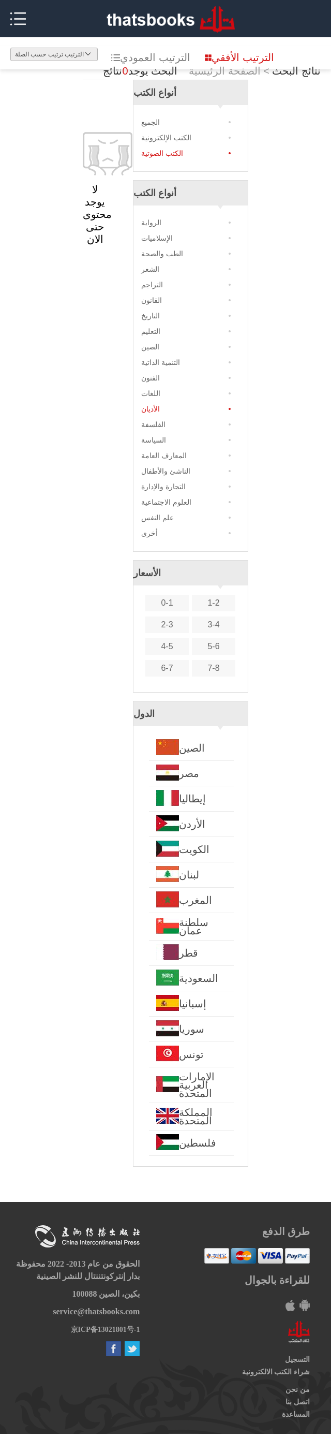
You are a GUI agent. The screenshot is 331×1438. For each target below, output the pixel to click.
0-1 (167, 602)
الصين (150, 347)
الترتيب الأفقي (239, 57)
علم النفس (157, 517)
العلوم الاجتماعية (166, 502)
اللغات (150, 393)
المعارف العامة (164, 455)
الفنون (150, 378)
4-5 (167, 646)
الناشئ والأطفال (165, 471)
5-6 (213, 646)
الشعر (150, 269)
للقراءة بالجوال (277, 1280)
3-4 (213, 624)
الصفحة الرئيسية (225, 71)
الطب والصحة (162, 254)
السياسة (153, 440)
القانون (151, 300)
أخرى (149, 533)
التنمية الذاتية (160, 362)
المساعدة (296, 1414)
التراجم (152, 285)
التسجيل (297, 1359)
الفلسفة (153, 424)
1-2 (213, 602)
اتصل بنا (297, 1402)
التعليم (150, 331)
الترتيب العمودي (150, 57)
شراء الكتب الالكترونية (276, 1372)
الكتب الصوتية (162, 153)
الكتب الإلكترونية (166, 138)
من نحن (297, 1389)
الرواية (151, 222)
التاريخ (150, 316)
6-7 (167, 668)
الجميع (150, 122)
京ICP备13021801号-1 (105, 1329)
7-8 (213, 668)
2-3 (167, 624)
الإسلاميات (157, 238)
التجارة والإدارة (163, 486)
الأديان (150, 409)
